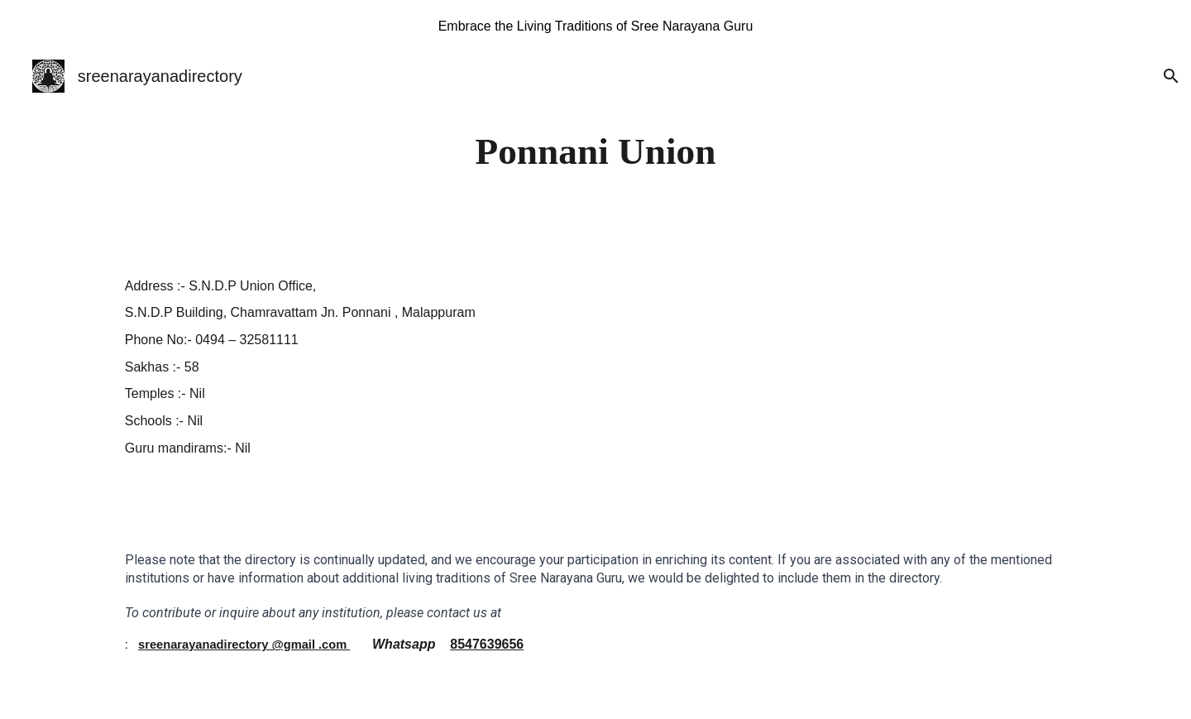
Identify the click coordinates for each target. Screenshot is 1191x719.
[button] (1171, 76)
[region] (595, 26)
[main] (595, 152)
